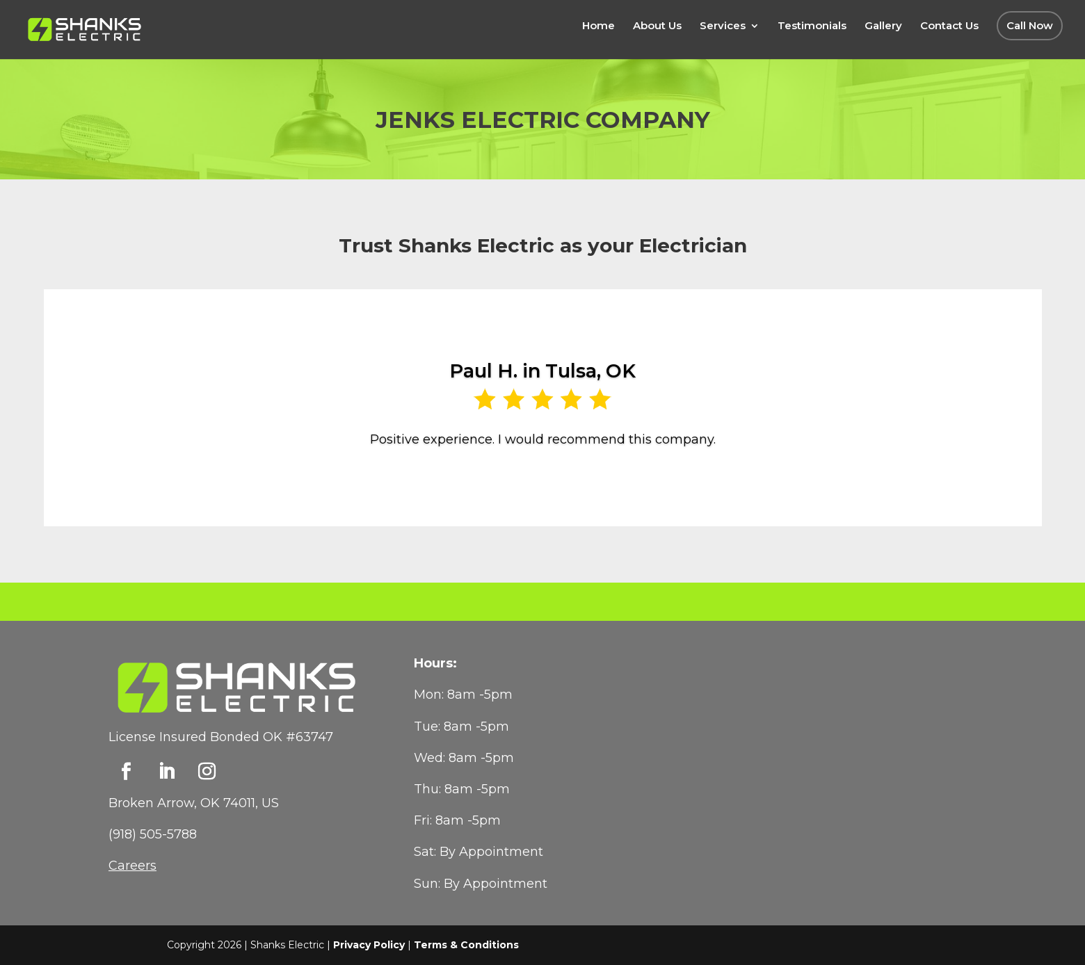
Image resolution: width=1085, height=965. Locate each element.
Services (723, 26)
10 (566, 496)
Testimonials (812, 26)
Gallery (883, 26)
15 (625, 496)
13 (602, 496)
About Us (657, 26)
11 (578, 496)
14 (613, 496)
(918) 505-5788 (152, 834)
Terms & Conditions (466, 945)
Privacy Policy (369, 945)
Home (598, 26)
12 (590, 496)
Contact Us (949, 26)
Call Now (1029, 25)
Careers (132, 865)
